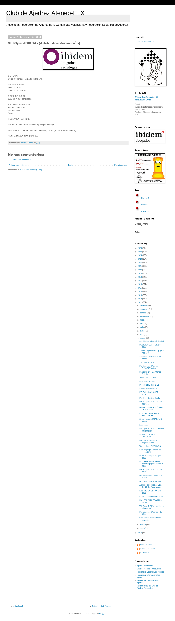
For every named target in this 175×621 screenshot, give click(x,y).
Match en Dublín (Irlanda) (149, 398)
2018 (140, 277)
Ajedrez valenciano (145, 566)
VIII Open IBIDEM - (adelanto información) (151, 507)
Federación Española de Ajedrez (150, 572)
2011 (140, 302)
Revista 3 (145, 211)
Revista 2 (145, 205)
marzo (143, 338)
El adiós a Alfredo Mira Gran (151, 497)
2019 (140, 273)
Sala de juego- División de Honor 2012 (150, 451)
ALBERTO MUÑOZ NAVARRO (147, 435)
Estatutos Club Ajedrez (101, 606)
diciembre (144, 305)
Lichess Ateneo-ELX (145, 42)
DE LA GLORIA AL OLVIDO (150, 481)
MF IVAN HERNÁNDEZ (149, 385)
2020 (140, 270)
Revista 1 (145, 198)
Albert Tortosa (146, 545)
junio (142, 327)
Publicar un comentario (21, 160)
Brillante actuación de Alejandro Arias (148, 441)
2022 (140, 262)
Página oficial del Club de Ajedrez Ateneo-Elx (147, 587)
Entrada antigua (120, 165)
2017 (140, 281)
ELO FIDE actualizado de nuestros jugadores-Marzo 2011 (151, 463)
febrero (143, 524)
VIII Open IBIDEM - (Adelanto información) (151, 430)
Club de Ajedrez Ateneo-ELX (45, 13)
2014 (140, 291)
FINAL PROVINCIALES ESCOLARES (149, 414)
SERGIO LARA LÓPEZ (148, 389)
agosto (143, 320)
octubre (143, 313)
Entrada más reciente (17, 165)
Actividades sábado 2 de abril (151, 341)
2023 (140, 259)
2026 (140, 248)
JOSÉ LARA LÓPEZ (147, 378)
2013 (140, 295)
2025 (140, 252)
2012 (140, 299)
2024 (140, 255)
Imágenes (143, 425)
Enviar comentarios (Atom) (31, 170)
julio (142, 324)
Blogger (102, 613)
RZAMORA (144, 553)
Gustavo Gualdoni (147, 549)
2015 (140, 288)
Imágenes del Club (147, 381)
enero (142, 528)
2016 (140, 284)
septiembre (145, 316)
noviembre (144, 309)
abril (142, 334)
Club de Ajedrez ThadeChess (149, 569)
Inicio (70, 165)
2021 (140, 266)
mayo (142, 331)
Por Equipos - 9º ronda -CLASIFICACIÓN (149, 367)
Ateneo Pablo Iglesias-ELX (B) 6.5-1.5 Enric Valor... (150, 486)
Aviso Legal (18, 606)
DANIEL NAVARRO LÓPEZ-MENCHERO (151, 408)
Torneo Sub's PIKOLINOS (150, 446)
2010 (140, 533)
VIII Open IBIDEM (146, 362)
